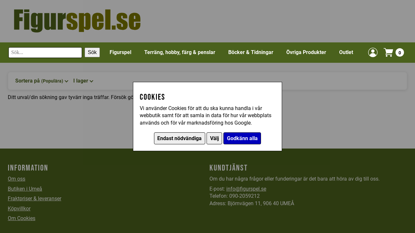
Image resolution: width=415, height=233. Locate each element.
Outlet (346, 52)
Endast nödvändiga (179, 138)
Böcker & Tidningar (250, 52)
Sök (92, 52)
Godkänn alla (242, 138)
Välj (214, 138)
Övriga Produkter (306, 52)
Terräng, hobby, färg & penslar (179, 52)
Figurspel (120, 52)
